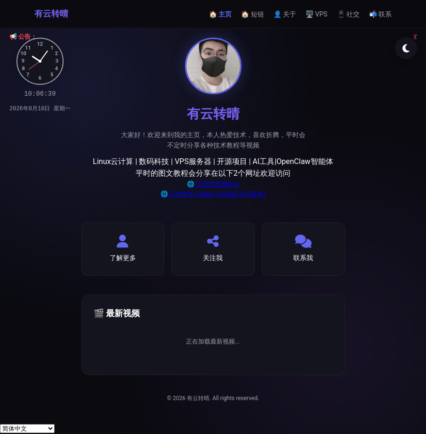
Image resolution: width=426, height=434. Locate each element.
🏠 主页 (220, 14)
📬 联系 (380, 14)
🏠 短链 (252, 14)
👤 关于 (284, 14)
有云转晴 (51, 13)
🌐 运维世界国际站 (213, 184)
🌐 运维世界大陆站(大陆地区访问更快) (213, 193)
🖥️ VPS (316, 14)
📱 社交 (348, 14)
